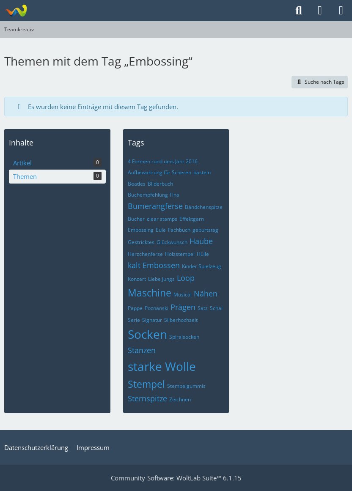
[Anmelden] (319, 10)
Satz (203, 308)
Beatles (137, 183)
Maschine (149, 292)
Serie (134, 320)
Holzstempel (180, 254)
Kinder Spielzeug (201, 266)
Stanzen (142, 350)
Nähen (205, 293)
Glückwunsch (172, 242)
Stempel (146, 384)
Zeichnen (180, 399)
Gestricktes (141, 242)
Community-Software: (176, 478)
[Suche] (298, 10)
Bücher (136, 218)
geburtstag (205, 229)
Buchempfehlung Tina (153, 194)
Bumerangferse (155, 206)
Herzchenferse (145, 254)
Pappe (135, 308)
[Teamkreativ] (16, 10)
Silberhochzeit (181, 320)
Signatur (152, 320)
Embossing (141, 229)
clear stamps (162, 218)
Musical (182, 294)
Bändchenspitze (204, 207)
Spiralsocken (184, 336)
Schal (216, 308)
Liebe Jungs (161, 279)
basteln (202, 172)
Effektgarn (191, 218)
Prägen (182, 307)
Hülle (203, 254)
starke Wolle (162, 366)
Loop (186, 278)
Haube (201, 241)
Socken (147, 334)
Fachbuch (179, 229)
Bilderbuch (160, 183)
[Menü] (341, 10)
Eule (161, 229)
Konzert (137, 279)
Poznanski (156, 308)
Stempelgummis (186, 386)
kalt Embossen (154, 265)
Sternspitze (147, 398)
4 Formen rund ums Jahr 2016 (163, 161)
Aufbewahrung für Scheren (159, 172)
